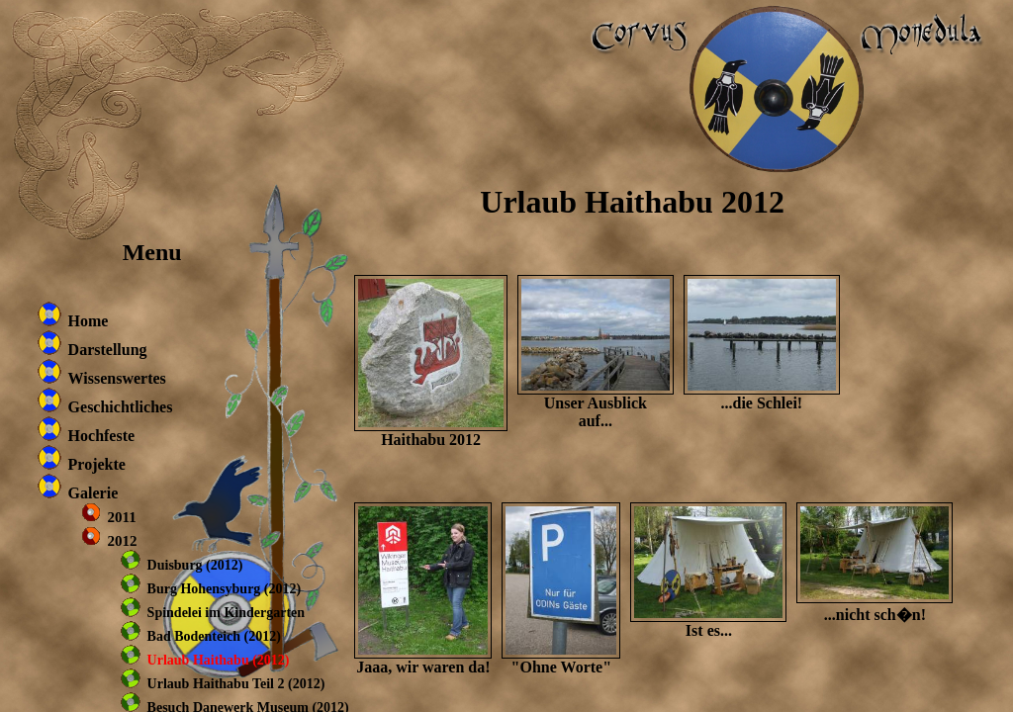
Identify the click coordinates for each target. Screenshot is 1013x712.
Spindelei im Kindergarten (226, 612)
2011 (122, 517)
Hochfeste (102, 435)
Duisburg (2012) (195, 565)
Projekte (97, 464)
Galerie (93, 493)
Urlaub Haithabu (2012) (218, 660)
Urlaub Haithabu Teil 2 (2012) (236, 683)
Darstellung (107, 349)
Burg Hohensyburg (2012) (224, 588)
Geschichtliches (120, 407)
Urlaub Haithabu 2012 (632, 202)
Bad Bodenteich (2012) (214, 636)
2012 (123, 541)
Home (88, 320)
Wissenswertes (117, 378)
